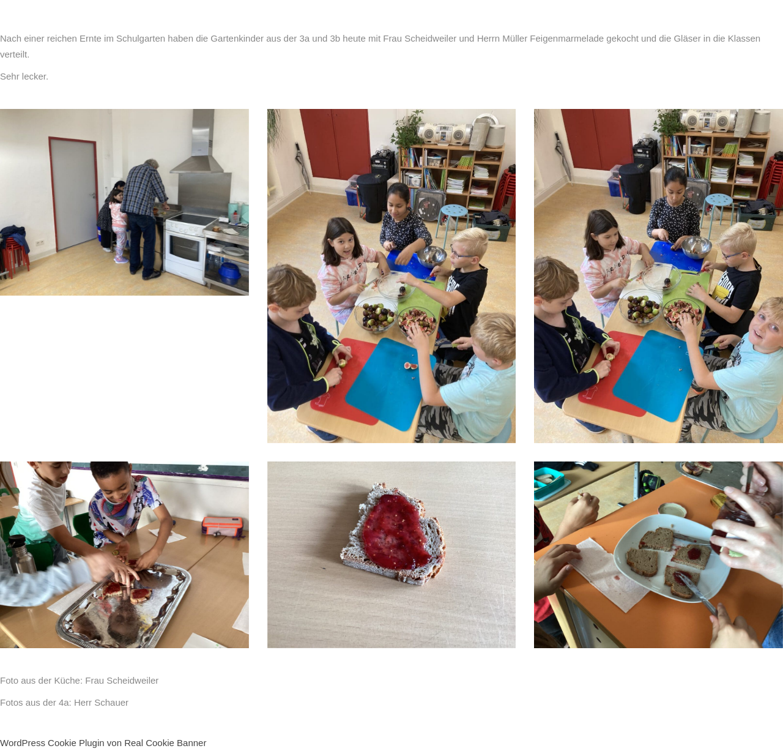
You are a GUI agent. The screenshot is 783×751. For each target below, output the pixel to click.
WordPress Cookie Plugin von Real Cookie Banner (103, 743)
